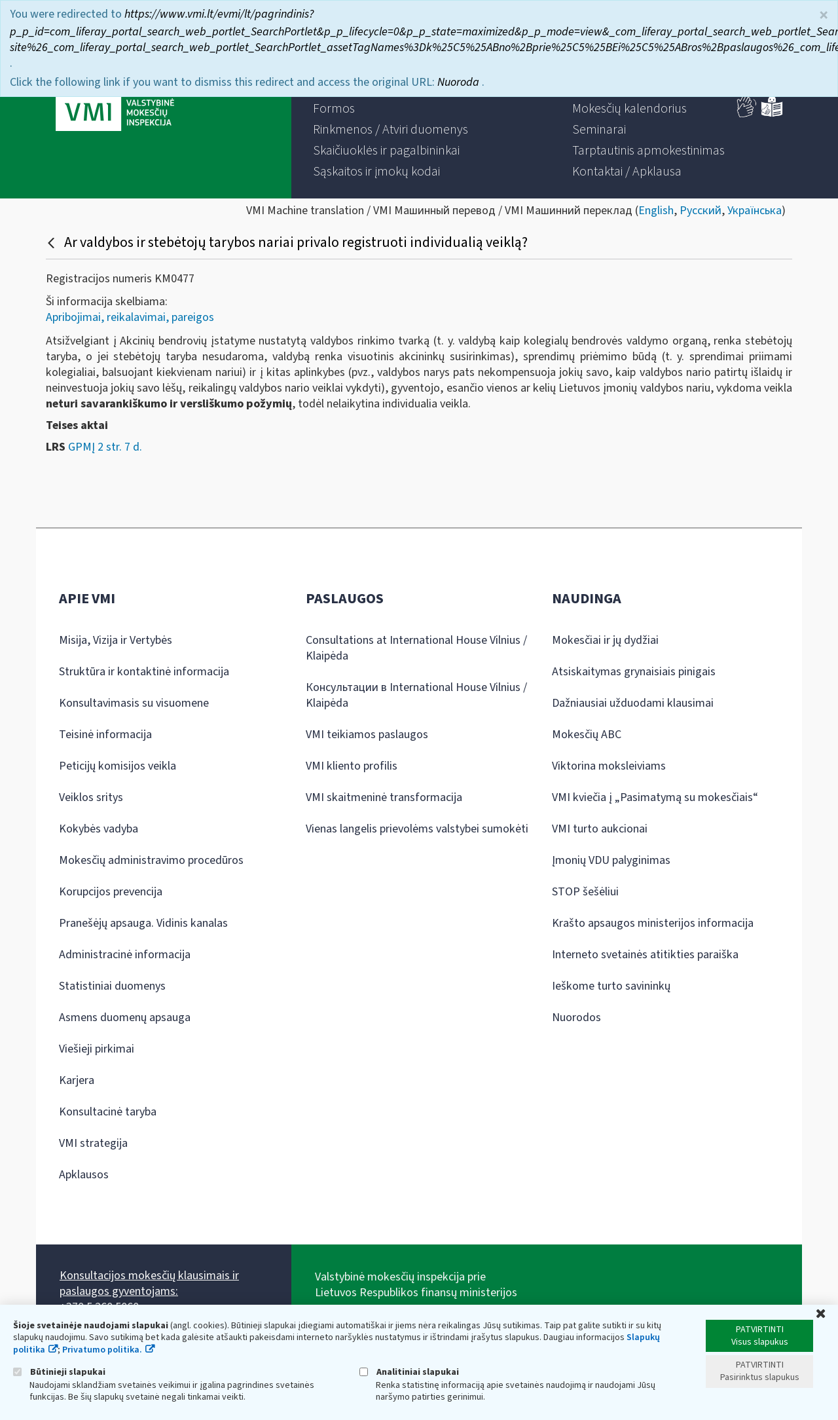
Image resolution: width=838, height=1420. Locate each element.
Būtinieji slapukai (59, 1372)
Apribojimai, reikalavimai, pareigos (130, 317)
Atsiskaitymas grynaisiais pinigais (634, 671)
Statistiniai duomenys (112, 986)
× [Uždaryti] (823, 15)
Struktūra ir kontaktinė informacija (144, 671)
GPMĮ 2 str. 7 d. (105, 447)
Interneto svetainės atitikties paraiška (645, 954)
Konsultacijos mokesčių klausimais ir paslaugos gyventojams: (149, 1283)
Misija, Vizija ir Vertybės (115, 640)
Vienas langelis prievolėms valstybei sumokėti (417, 829)
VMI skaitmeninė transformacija (384, 797)
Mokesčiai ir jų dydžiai (605, 640)
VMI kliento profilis (351, 766)
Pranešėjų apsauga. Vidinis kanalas (143, 923)
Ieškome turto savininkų (611, 986)
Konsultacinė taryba (107, 1112)
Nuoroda (459, 82)
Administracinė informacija (125, 954)
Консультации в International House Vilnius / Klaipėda (416, 695)
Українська (754, 210)
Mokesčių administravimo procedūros (151, 860)
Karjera (76, 1080)
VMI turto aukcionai (599, 829)
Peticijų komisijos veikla (117, 766)
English (656, 210)
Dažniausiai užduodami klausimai (633, 703)
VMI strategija (93, 1143)
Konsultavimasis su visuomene (134, 703)
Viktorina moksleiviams (609, 766)
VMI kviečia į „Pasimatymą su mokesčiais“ (655, 797)
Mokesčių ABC (586, 734)
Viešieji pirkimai (96, 1049)
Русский (700, 210)
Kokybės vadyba (98, 829)
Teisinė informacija (105, 734)
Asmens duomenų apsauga (125, 1017)
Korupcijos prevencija (110, 892)
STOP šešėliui (585, 892)
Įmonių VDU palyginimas (611, 860)
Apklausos (84, 1175)
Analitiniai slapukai (409, 1372)
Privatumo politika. (102, 1349)
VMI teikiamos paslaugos (367, 734)
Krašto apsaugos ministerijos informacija (653, 923)
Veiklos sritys (91, 797)
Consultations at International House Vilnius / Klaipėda (416, 648)
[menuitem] (334, 109)
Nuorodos (576, 1017)
